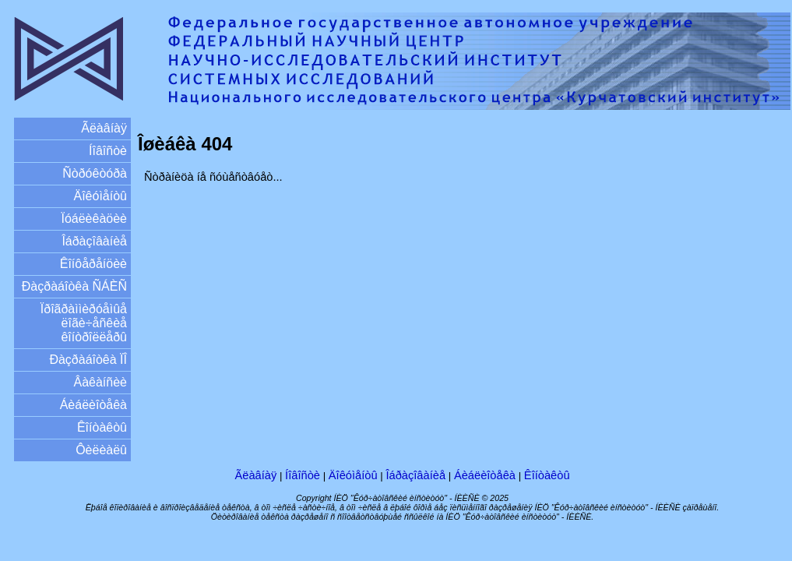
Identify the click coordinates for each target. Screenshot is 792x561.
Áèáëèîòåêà (93, 404)
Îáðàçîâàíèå (94, 241)
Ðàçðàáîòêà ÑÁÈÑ (74, 286)
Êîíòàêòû (102, 427)
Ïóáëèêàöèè (94, 218)
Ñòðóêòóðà (94, 173)
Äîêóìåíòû (101, 196)
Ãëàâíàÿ (104, 128)
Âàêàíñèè (100, 382)
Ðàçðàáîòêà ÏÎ (88, 359)
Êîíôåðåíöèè (93, 263)
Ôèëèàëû (101, 450)
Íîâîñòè (108, 150)
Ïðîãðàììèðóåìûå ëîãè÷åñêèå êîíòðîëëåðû (83, 323)
